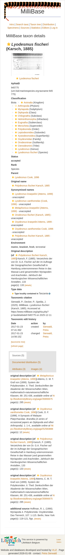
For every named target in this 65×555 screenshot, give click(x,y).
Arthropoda (21, 106)
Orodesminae (23, 142)
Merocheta (21, 125)
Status (14, 156)
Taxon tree (35, 24)
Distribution (48, 24)
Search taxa (22, 24)
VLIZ (54, 550)
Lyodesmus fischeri (29, 78)
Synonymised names (22, 189)
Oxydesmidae (23, 139)
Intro (11, 24)
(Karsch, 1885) (30, 215)
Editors (45, 27)
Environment (18, 242)
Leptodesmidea (24, 132)
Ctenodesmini (23, 145)
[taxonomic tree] (18, 342)
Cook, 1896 (25, 177)
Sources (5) (18, 355)
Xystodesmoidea (24, 135)
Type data (16, 289)
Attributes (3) (18, 369)
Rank (14, 165)
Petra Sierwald (49, 553)
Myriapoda (21, 109)
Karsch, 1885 (30, 185)
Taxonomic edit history (23, 319)
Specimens (13, 27)
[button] (8, 44)
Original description (22, 251)
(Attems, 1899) (32, 194)
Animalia (26, 102)
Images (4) (36, 369)
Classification (18, 98)
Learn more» (59, 541)
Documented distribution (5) (26, 362)
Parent (14, 173)
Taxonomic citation (21, 297)
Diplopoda (21, 112)
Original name (18, 181)
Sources (25, 27)
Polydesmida (22, 129)
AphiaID (15, 83)
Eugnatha (21, 122)
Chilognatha (22, 115)
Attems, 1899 (31, 222)
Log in (54, 27)
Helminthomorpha (25, 119)
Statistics (35, 27)
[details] (28, 285)
